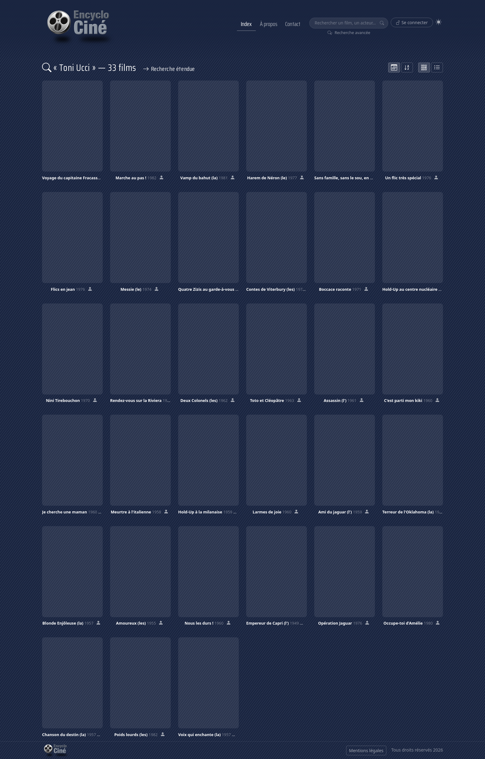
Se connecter (412, 22)
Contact (292, 23)
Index (246, 23)
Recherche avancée (349, 32)
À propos (268, 23)
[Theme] (438, 22)
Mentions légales (366, 750)
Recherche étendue (169, 69)
